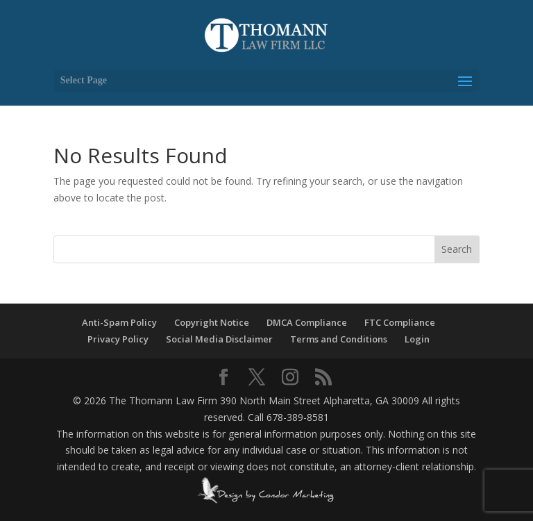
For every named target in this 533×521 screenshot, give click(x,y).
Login (417, 339)
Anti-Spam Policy (119, 322)
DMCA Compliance (306, 322)
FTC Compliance (399, 322)
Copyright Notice (211, 322)
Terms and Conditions (338, 339)
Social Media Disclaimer (219, 339)
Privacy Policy (118, 339)
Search (456, 249)
